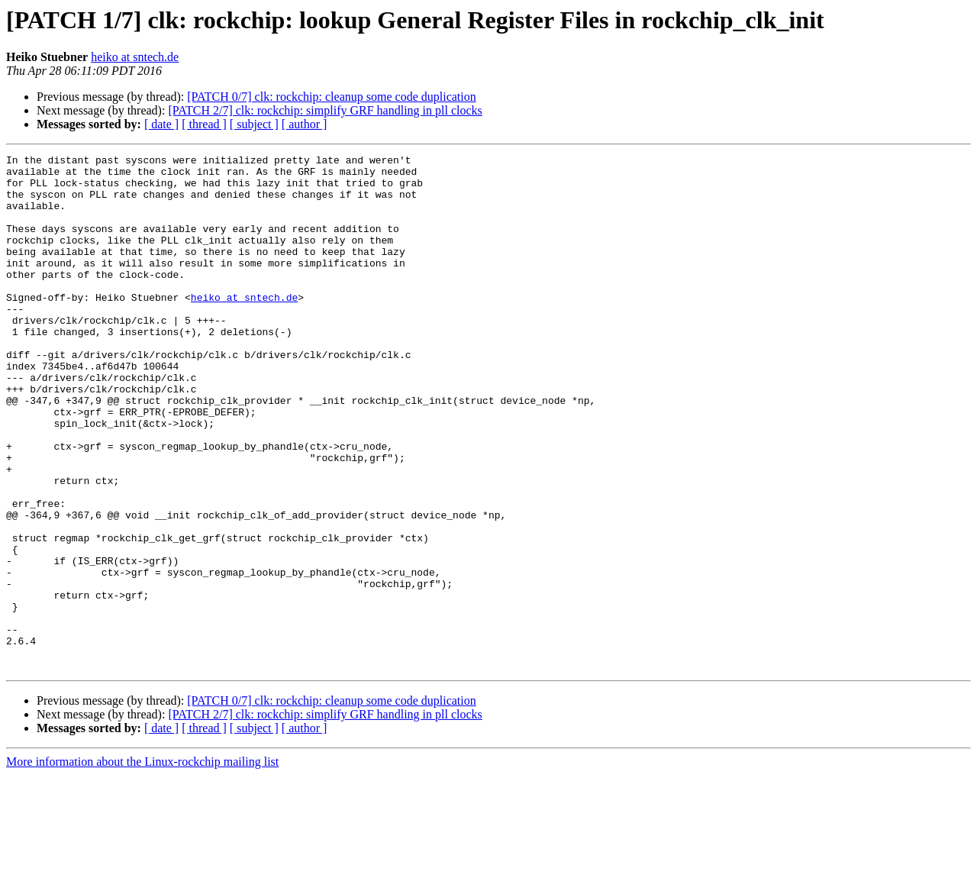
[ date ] (161, 124)
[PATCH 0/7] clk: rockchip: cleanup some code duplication (331, 96)
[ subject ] (254, 124)
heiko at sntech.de (135, 56)
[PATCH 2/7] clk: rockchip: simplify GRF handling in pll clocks (325, 110)
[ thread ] (204, 124)
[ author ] (304, 124)
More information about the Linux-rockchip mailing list (142, 864)
